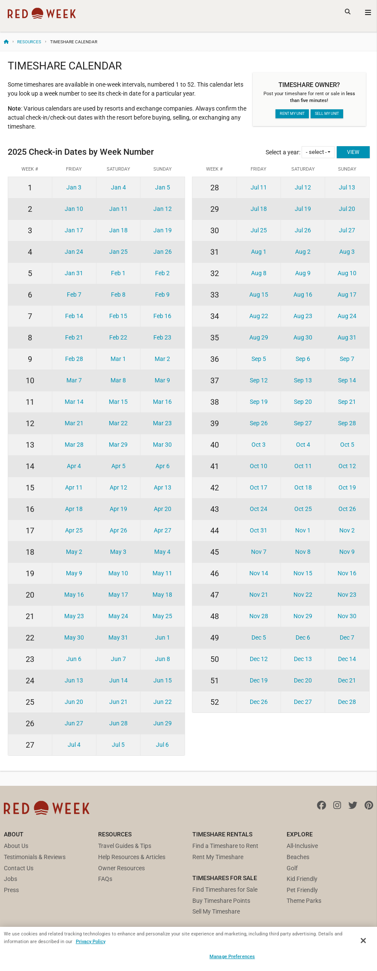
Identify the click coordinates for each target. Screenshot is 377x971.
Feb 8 (118, 294)
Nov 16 (347, 573)
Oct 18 (303, 487)
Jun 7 (118, 658)
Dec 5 (258, 637)
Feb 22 (118, 337)
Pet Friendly (302, 890)
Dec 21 (347, 680)
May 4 (162, 551)
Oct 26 (347, 508)
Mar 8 (118, 380)
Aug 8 (258, 273)
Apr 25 (74, 530)
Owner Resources (121, 868)
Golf (292, 868)
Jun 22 (162, 701)
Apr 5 (118, 466)
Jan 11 (118, 208)
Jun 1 (162, 637)
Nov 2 (347, 530)
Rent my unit (292, 113)
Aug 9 (303, 273)
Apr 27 (162, 530)
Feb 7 (74, 294)
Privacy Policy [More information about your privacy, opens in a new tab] (90, 941)
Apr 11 (74, 487)
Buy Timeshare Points (221, 900)
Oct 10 (258, 466)
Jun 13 (74, 680)
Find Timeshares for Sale (224, 889)
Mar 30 (162, 444)
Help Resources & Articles (131, 857)
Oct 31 (258, 530)
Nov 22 (302, 594)
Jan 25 (118, 251)
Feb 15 (118, 316)
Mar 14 (74, 401)
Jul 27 (347, 230)
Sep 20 (303, 401)
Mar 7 (74, 380)
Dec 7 (347, 637)
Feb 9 (162, 294)
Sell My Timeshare (216, 911)
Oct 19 (347, 487)
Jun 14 (118, 680)
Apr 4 (74, 466)
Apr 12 (118, 487)
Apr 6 (163, 466)
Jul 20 (347, 208)
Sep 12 (259, 380)
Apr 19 (118, 508)
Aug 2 (303, 251)
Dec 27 (303, 701)
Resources (29, 41)
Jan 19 (162, 230)
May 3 (118, 551)
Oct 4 (303, 444)
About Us (16, 845)
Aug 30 (302, 337)
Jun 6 (73, 658)
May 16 (74, 594)
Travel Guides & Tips (124, 845)
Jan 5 (162, 187)
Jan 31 (74, 273)
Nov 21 (258, 594)
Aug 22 (258, 316)
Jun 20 (74, 701)
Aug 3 (347, 251)
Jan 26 (162, 251)
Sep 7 (347, 358)
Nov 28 (258, 616)
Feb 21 (74, 337)
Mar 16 (162, 401)
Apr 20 (162, 508)
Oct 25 (303, 508)
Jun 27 (74, 723)
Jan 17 (74, 230)
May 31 (118, 637)
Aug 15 (258, 294)
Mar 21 (74, 423)
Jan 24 (74, 251)
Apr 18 (74, 508)
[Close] (363, 940)
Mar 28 (74, 444)
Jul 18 (259, 208)
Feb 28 (74, 358)
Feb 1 (118, 273)
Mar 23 (162, 423)
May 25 (162, 616)
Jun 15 (162, 680)
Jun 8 (162, 658)
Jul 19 (303, 208)
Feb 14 (74, 316)
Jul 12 (303, 187)
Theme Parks (304, 900)
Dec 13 (303, 658)
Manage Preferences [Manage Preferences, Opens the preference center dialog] (232, 956)
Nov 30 (347, 616)
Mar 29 (118, 444)
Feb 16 (162, 316)
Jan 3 (73, 187)
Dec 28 (347, 701)
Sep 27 (303, 423)
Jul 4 (74, 744)
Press (11, 890)
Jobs (10, 878)
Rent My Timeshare (217, 857)
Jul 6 (162, 744)
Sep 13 (303, 380)
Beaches (298, 857)
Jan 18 (118, 230)
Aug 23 (302, 316)
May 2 (74, 551)
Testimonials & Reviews (35, 857)
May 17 (118, 594)
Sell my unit (327, 113)
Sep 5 (258, 358)
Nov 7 (258, 551)
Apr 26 (118, 530)
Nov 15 (302, 573)
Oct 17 (258, 487)
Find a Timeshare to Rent (225, 845)
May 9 (74, 573)
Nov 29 (302, 616)
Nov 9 (347, 551)
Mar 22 (118, 423)
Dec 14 (347, 658)
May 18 (162, 594)
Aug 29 (258, 337)
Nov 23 (347, 594)
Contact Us (18, 868)
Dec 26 (259, 701)
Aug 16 (302, 294)
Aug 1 (258, 251)
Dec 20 (303, 680)
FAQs (105, 878)
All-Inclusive (302, 845)
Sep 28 (347, 423)
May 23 (74, 616)
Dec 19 (259, 680)
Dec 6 (303, 637)
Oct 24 (258, 508)
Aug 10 (347, 273)
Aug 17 (347, 294)
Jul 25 (259, 230)
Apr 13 (162, 487)
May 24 (118, 616)
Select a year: (300, 152)
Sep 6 (303, 358)
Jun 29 (162, 723)
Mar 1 (118, 358)
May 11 (162, 573)
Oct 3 (258, 444)
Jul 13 (347, 187)
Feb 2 (162, 273)
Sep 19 (259, 401)
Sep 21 (347, 401)
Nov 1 (303, 530)
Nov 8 (303, 551)
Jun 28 (118, 723)
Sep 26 (259, 423)
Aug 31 (347, 337)
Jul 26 (303, 230)
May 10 (118, 573)
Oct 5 (347, 444)
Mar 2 (162, 358)
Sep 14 (347, 380)
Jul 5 (118, 744)
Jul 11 (259, 187)
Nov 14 (258, 573)
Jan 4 (118, 187)
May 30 (74, 637)
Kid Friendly (302, 878)
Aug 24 (347, 316)
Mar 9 (162, 380)
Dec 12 (259, 658)
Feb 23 (162, 337)
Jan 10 (74, 208)
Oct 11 (303, 466)
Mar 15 (118, 401)
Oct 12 (347, 466)
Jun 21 (118, 701)
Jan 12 (162, 208)
